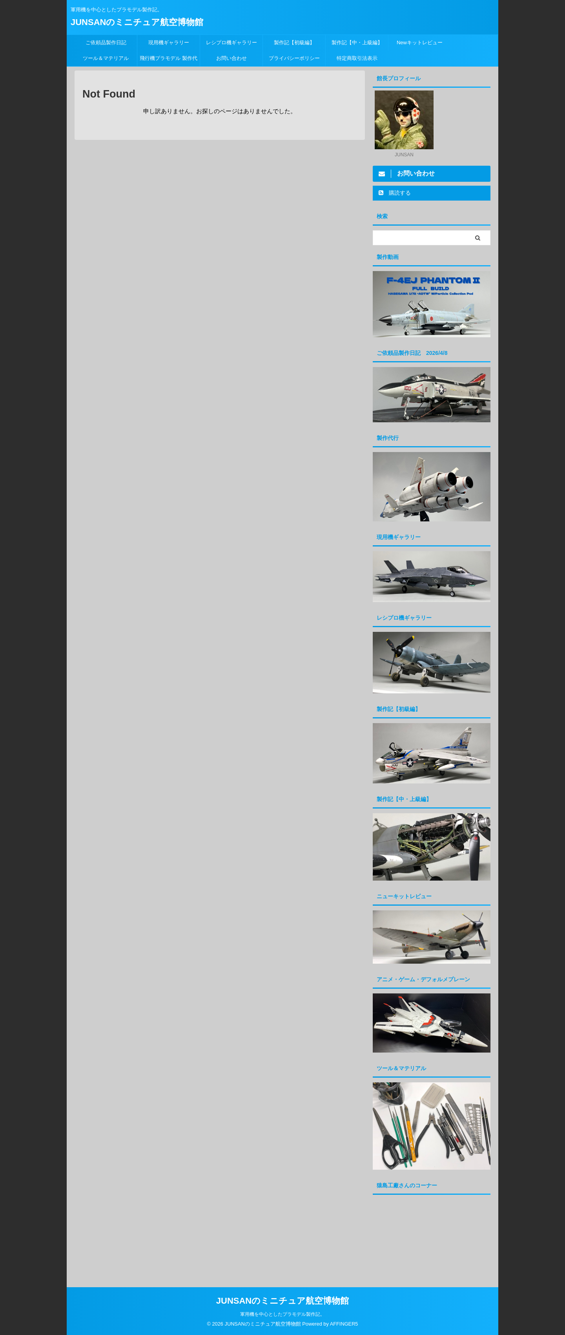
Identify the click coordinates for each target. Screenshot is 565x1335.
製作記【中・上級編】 (357, 42)
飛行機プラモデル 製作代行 (168, 60)
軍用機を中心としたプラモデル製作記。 (282, 1314)
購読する (395, 193)
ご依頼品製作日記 (106, 42)
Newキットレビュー (420, 42)
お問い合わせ (231, 58)
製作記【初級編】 (294, 42)
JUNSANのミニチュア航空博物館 (137, 22)
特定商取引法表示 (357, 58)
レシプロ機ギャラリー (234, 42)
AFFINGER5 (344, 1323)
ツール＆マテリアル (106, 58)
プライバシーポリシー (294, 58)
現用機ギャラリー (168, 42)
